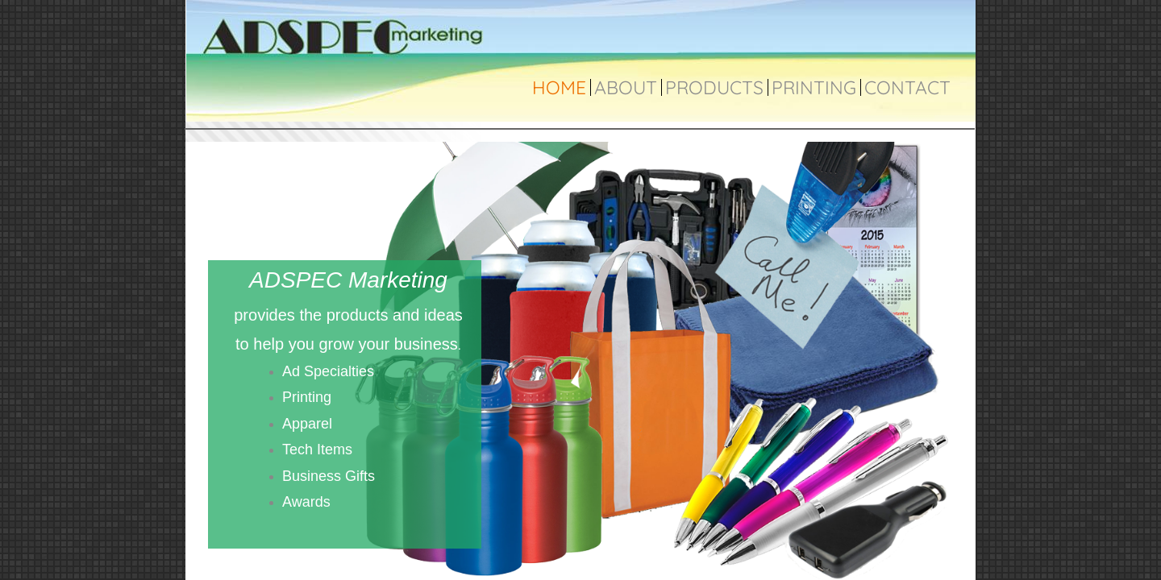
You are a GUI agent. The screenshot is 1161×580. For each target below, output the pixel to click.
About (625, 87)
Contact (907, 87)
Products (714, 87)
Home (559, 87)
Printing (814, 87)
